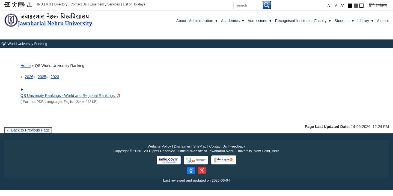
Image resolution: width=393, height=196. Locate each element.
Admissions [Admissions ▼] (260, 21)
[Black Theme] (350, 6)
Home (25, 65)
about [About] (181, 21)
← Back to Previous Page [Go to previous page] (28, 130)
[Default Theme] (361, 6)
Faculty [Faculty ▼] (323, 21)
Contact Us (78, 4)
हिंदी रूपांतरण (378, 5)
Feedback (237, 146)
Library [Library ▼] (366, 21)
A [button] (342, 5)
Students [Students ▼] (344, 21)
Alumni (383, 21)
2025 (42, 77)
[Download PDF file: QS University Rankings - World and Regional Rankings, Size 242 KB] (70, 95)
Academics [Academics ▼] (233, 21)
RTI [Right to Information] (48, 4)
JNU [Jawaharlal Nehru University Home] (40, 4)
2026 (29, 77)
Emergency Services (105, 4)
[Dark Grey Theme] (356, 6)
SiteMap (199, 146)
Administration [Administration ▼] (203, 21)
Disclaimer (182, 146)
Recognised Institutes (293, 21)
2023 (54, 77)
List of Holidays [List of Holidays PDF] (134, 4)
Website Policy (159, 146)
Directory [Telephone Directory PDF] (60, 4)
